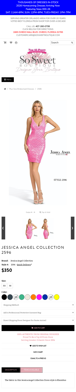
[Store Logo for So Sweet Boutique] (38, 60)
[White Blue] (50, 297)
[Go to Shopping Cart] (5, 42)
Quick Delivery (24, 264)
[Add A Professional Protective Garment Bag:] (38, 313)
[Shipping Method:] (38, 305)
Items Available (31, 370)
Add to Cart (38, 328)
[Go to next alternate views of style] (72, 228)
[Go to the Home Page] (5, 89)
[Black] (4, 297)
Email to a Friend (38, 358)
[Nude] (27, 297)
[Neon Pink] (39, 297)
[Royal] (45, 297)
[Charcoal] (10, 297)
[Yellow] (56, 297)
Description (11, 370)
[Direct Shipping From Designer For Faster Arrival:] (38, 320)
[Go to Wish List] (11, 42)
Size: (4, 280)
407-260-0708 (43, 26)
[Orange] (33, 297)
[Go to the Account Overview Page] (16, 43)
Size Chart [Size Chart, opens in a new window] (38, 352)
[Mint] (21, 297)
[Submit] (72, 42)
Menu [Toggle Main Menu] (7, 79)
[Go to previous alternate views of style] (3, 228)
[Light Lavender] (16, 297)
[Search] (62, 42)
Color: (4, 292)
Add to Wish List (38, 346)
